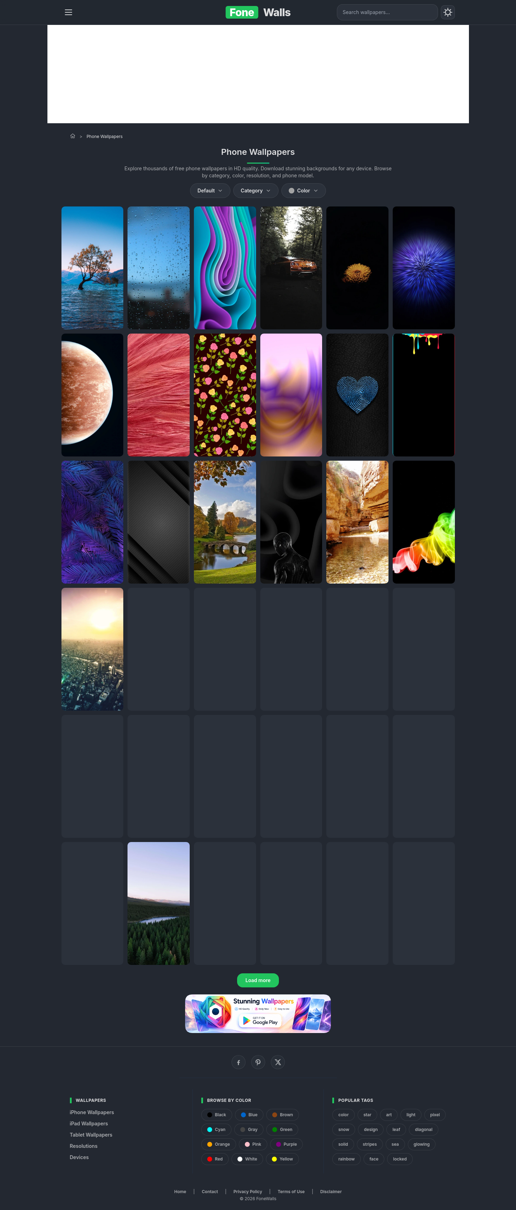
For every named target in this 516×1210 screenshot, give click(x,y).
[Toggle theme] (448, 12)
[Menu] (68, 12)
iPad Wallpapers (89, 1123)
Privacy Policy (248, 1191)
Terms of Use (291, 1191)
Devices (79, 1157)
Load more (258, 980)
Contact (210, 1191)
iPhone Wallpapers (92, 1112)
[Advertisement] (258, 74)
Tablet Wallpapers (91, 1135)
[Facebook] (238, 1062)
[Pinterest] (258, 1062)
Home (180, 1191)
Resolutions (84, 1146)
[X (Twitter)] (278, 1062)
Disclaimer (331, 1191)
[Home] (73, 136)
